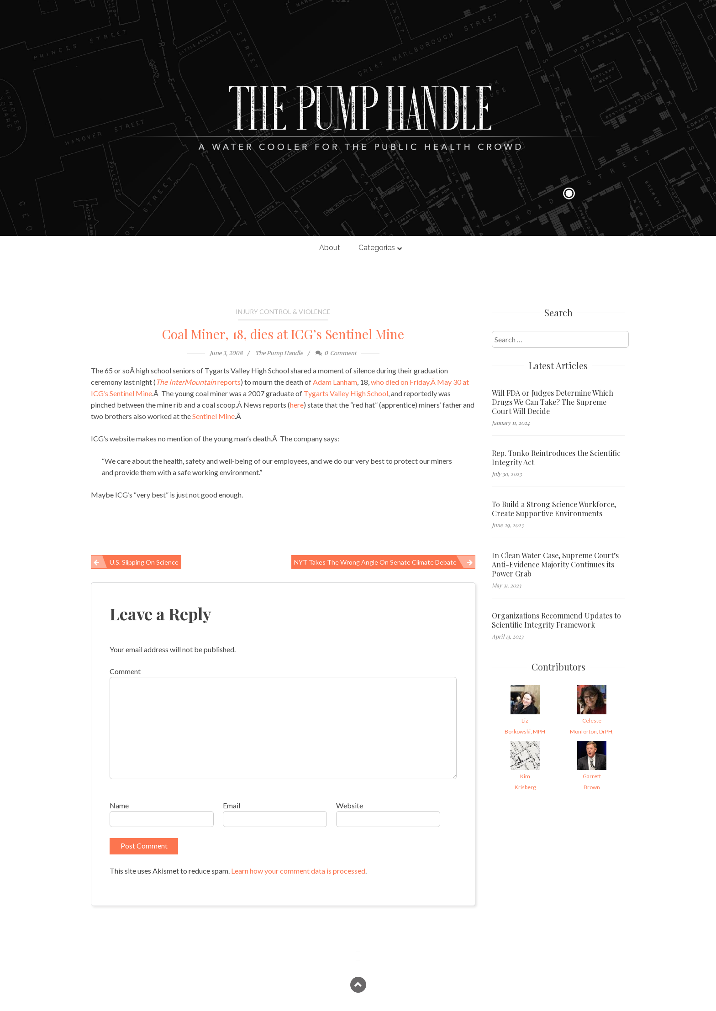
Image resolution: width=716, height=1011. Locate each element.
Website (349, 805)
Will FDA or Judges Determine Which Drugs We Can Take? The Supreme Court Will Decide (552, 402)
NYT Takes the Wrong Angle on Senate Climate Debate (375, 562)
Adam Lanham (335, 381)
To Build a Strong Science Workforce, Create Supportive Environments (554, 509)
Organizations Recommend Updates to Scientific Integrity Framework (556, 620)
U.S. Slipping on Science (144, 562)
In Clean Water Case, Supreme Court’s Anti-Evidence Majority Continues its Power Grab (555, 564)
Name (119, 805)
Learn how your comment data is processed (298, 870)
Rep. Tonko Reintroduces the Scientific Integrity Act (556, 458)
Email (231, 805)
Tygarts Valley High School (346, 393)
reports (198, 381)
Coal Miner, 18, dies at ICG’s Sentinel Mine (283, 333)
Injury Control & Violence (283, 311)
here (297, 404)
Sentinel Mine (213, 416)
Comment (125, 671)
